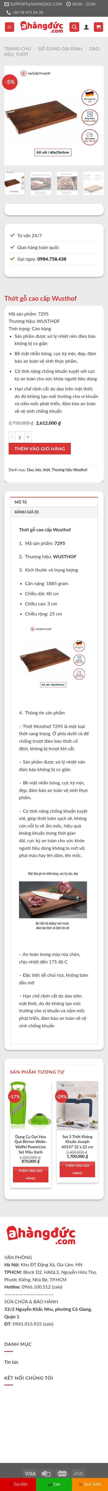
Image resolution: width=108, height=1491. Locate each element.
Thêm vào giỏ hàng (39, 448)
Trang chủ (17, 48)
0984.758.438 (51, 258)
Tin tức (11, 1362)
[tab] (54, 502)
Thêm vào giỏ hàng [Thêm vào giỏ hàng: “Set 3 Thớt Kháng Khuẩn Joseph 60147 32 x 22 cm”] (77, 1169)
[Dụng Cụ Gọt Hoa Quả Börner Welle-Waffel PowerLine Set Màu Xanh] (30, 1106)
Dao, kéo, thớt (38, 469)
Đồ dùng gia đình (60, 48)
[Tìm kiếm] (74, 27)
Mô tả (21, 502)
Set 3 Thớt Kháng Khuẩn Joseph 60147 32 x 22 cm (77, 1141)
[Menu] (9, 27)
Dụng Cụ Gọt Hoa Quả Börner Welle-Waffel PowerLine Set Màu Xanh (30, 1144)
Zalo (54, 1484)
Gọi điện (18, 1484)
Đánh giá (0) (27, 512)
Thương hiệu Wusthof (70, 469)
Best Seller (89, 1484)
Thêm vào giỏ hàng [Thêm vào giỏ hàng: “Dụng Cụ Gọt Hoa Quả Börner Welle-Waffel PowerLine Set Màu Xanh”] (31, 1174)
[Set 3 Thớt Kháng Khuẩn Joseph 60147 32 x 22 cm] (77, 1106)
